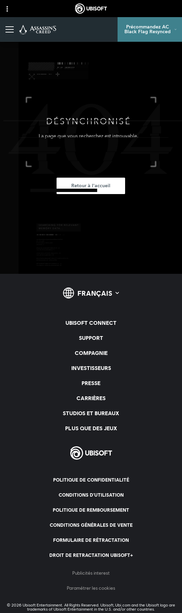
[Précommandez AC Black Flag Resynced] (150, 29)
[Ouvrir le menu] (9, 29)
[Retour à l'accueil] (91, 186)
